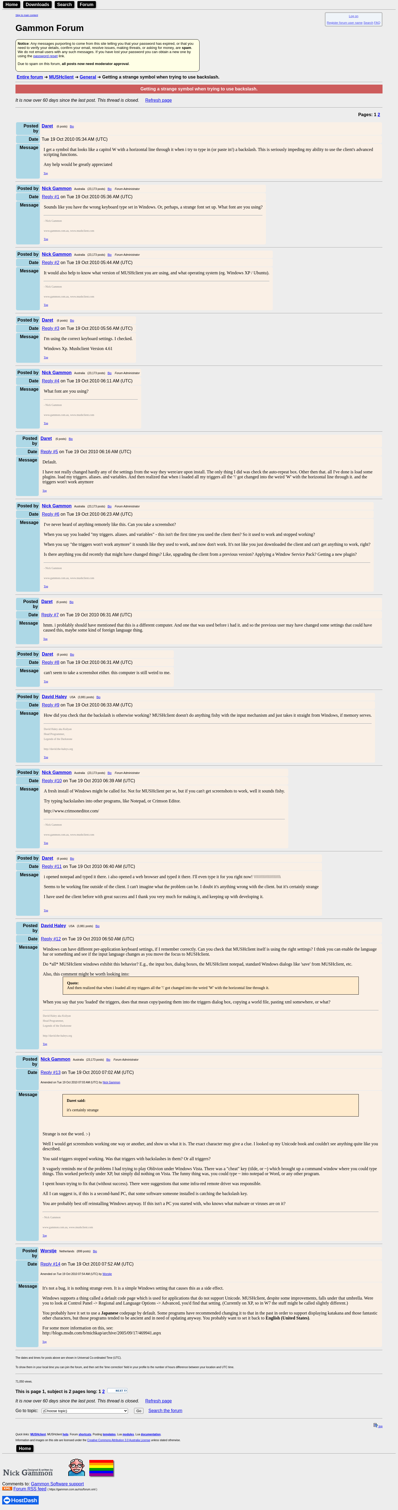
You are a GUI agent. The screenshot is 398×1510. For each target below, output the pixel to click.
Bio (72, 126)
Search (64, 4)
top (378, 1426)
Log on (353, 16)
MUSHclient (61, 77)
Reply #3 (50, 328)
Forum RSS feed (29, 1488)
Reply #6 (50, 514)
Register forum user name (345, 22)
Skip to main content (26, 15)
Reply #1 (50, 196)
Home (12, 4)
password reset (45, 56)
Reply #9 (50, 705)
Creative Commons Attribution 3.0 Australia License (118, 1440)
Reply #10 (52, 780)
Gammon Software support (57, 1484)
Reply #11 (52, 866)
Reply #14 (50, 1264)
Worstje (107, 1274)
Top (46, 173)
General (88, 77)
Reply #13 (51, 1072)
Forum (87, 4)
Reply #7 (50, 614)
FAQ (377, 22)
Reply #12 (51, 939)
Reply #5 (49, 451)
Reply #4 (50, 381)
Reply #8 (50, 662)
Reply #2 (50, 262)
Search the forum (165, 1410)
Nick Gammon (111, 1082)
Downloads (37, 4)
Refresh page (158, 100)
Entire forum (30, 77)
